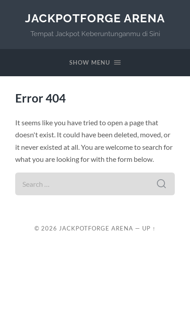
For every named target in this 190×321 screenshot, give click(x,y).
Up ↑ (149, 228)
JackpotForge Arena (95, 18)
